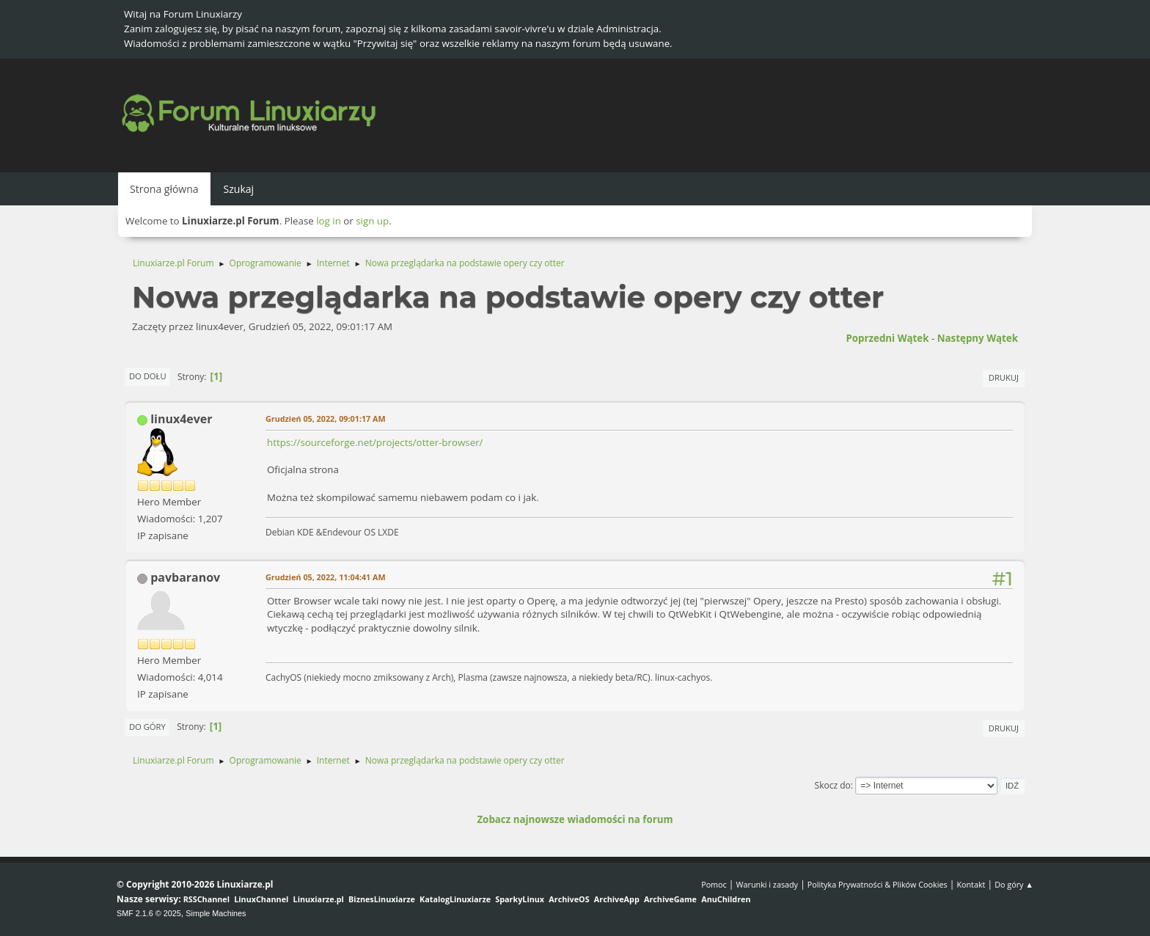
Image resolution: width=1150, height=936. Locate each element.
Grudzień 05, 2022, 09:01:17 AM (325, 418)
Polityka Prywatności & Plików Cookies (877, 884)
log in (328, 220)
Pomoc (714, 884)
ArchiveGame (670, 898)
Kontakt (970, 884)
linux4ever (181, 419)
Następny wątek (977, 338)
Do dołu (147, 375)
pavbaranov (185, 577)
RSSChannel (206, 898)
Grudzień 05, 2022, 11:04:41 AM (325, 576)
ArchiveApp (617, 898)
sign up (372, 220)
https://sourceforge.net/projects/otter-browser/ (375, 442)
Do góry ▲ (1014, 884)
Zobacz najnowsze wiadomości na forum (575, 819)
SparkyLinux (519, 898)
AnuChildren (725, 898)
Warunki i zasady (767, 884)
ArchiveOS (569, 898)
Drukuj (1004, 377)
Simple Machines (216, 913)
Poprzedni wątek (887, 338)
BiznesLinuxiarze (381, 898)
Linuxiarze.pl (318, 898)
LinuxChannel (261, 898)
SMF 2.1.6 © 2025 (149, 913)
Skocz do (833, 785)
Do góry (147, 726)
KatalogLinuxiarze (455, 898)
